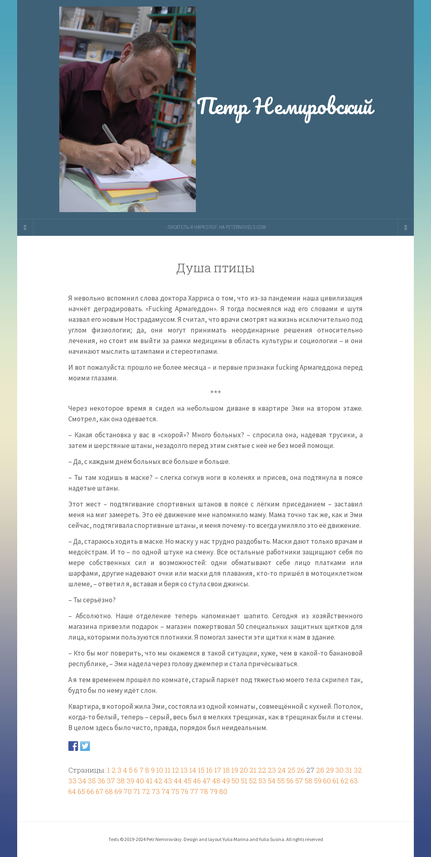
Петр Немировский (215, 109)
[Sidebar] (25, 227)
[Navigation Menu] (405, 227)
